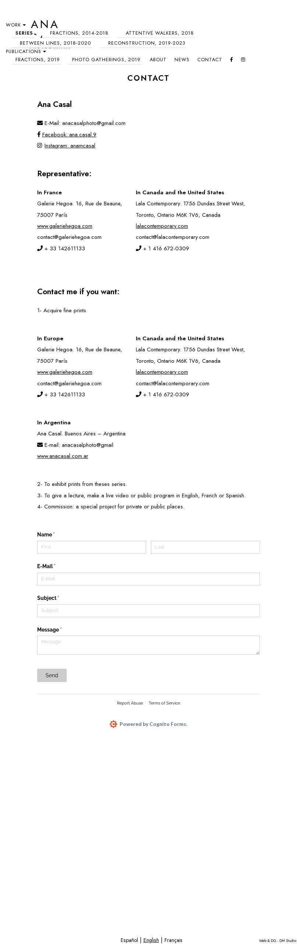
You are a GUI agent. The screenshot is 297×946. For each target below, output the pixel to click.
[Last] (205, 547)
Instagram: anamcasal (66, 146)
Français (174, 940)
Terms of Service (164, 703)
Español (129, 940)
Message (60, 630)
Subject (58, 598)
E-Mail (57, 566)
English (151, 940)
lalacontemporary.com (162, 226)
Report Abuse (130, 703)
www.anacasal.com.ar (62, 456)
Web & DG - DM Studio (277, 940)
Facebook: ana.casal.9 (66, 135)
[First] (91, 547)
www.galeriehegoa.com (64, 226)
